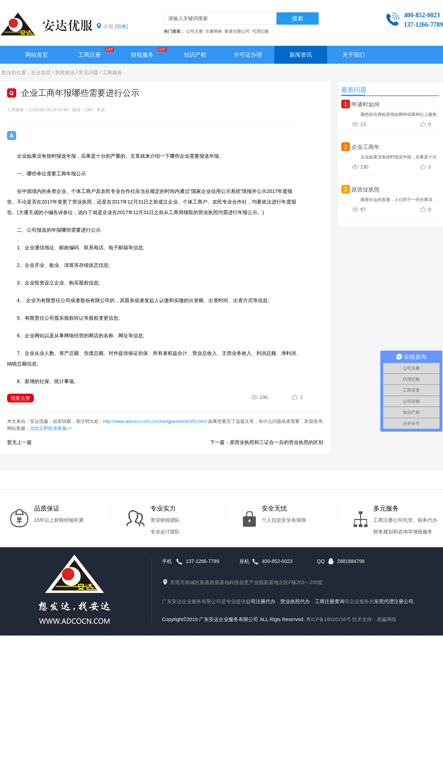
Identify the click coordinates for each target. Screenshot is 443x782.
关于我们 (353, 55)
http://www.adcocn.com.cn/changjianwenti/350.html (155, 421)
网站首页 (36, 55)
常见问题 (88, 72)
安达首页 (41, 72)
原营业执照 (365, 190)
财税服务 (142, 55)
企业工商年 (365, 147)
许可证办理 (248, 55)
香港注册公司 (237, 31)
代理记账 (260, 31)
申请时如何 (365, 104)
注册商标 (213, 31)
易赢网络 (387, 619)
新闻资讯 (300, 55)
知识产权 (195, 55)
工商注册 (89, 55)
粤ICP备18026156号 (328, 619)
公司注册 (194, 31)
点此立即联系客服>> (51, 428)
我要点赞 (20, 398)
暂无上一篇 (19, 442)
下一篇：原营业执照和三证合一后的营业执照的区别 (266, 442)
